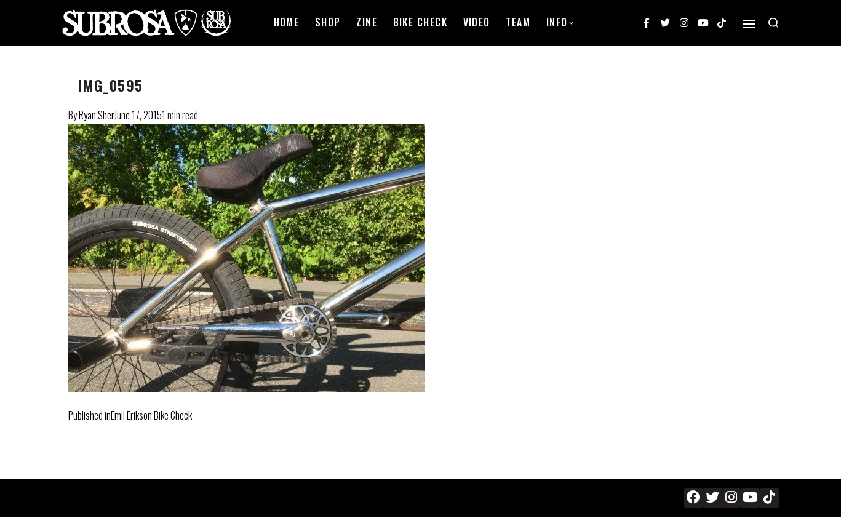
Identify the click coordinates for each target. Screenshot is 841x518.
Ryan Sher (96, 115)
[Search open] (773, 22)
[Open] (748, 24)
